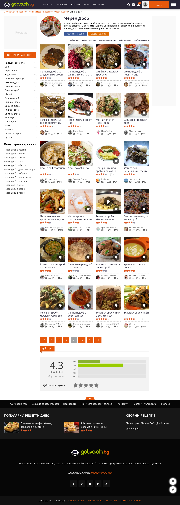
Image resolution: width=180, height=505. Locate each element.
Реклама (165, 403)
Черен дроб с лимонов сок (17, 177)
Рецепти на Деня (75, 33)
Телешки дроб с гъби (136, 312)
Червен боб (147, 423)
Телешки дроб (12, 82)
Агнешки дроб (12, 98)
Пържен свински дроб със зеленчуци (52, 218)
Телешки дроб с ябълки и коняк (105, 218)
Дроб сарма (162, 423)
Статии (75, 4)
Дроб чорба (132, 428)
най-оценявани (141, 40)
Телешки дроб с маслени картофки (51, 314)
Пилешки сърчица (14, 78)
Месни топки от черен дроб (105, 121)
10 (81, 339)
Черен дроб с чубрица (15, 173)
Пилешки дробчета (15, 63)
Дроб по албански (78, 168)
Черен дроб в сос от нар (80, 121)
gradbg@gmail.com (101, 472)
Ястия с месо (34, 12)
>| (98, 339)
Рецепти (48, 4)
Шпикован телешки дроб (135, 121)
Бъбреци (9, 117)
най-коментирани (107, 40)
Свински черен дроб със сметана (80, 266)
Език (7, 67)
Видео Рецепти (98, 33)
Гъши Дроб (10, 121)
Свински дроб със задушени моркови (51, 73)
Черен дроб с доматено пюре (19, 169)
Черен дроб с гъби (13, 161)
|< (43, 339)
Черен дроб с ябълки (15, 165)
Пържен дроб (12, 110)
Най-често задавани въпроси (97, 403)
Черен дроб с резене (15, 149)
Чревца (9, 137)
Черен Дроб (61, 12)
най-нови (74, 40)
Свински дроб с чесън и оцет (133, 73)
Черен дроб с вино (14, 184)
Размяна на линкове (130, 500)
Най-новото (69, 403)
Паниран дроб (12, 102)
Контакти (123, 403)
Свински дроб (12, 90)
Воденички (10, 74)
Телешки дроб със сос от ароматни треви (50, 121)
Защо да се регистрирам (45, 403)
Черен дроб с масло (14, 192)
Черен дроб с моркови (15, 181)
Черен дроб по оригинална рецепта (80, 218)
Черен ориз (132, 423)
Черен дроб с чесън (14, 188)
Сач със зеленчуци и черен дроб (136, 218)
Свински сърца (13, 86)
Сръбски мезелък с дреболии (107, 73)
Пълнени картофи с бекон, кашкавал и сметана (36, 425)
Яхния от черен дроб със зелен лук (52, 266)
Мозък (8, 125)
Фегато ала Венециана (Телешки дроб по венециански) (136, 169)
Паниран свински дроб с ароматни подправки (106, 169)
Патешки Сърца (13, 133)
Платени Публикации (145, 403)
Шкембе (9, 94)
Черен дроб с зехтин (15, 157)
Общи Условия (76, 500)
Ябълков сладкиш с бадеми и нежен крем (94, 425)
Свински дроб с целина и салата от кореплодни (79, 73)
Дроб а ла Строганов (52, 168)
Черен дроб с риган (14, 153)
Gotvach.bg (9, 12)
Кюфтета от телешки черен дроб (108, 266)
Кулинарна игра (18, 403)
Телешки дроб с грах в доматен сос (108, 314)
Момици (9, 129)
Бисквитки (111, 500)
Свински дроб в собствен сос (77, 314)
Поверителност (95, 500)
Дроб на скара (12, 106)
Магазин (98, 4)
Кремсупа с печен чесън (134, 266)
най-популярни (89, 40)
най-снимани (125, 40)
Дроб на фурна (12, 114)
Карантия (48, 12)
